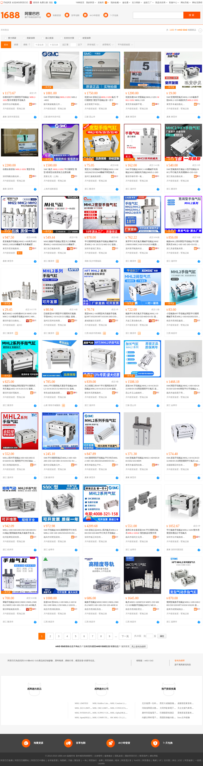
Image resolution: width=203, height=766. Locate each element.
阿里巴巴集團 (7, 760)
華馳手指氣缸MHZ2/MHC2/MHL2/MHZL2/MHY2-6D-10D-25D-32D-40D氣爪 (20, 603)
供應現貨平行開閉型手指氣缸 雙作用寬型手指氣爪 (19, 98)
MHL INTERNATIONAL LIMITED (90, 713)
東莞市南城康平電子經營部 (135, 104)
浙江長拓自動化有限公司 (175, 176)
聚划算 (77, 760)
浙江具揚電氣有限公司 (175, 248)
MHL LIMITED (81, 703)
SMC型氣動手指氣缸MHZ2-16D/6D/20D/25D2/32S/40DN (142, 459)
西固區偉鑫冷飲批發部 (170, 717)
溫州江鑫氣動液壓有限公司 (94, 176)
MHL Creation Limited (119, 703)
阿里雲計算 (126, 760)
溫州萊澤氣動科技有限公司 (135, 248)
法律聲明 (98, 756)
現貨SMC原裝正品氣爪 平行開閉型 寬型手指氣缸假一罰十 (101, 98)
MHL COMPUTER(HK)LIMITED (107, 717)
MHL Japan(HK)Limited (85, 717)
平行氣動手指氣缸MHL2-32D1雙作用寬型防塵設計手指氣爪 (182, 531)
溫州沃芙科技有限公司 (53, 320)
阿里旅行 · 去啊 (96, 760)
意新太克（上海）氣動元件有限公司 (53, 176)
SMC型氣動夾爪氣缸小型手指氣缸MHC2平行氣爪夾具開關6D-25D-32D (182, 171)
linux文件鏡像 (183, 717)
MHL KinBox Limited (102, 703)
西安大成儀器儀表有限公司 (172, 703)
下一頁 (125, 636)
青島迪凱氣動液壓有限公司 (53, 393)
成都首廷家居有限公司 (187, 703)
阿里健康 (189, 760)
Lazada (101, 763)
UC (160, 760)
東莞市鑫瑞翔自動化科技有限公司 (135, 465)
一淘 (85, 760)
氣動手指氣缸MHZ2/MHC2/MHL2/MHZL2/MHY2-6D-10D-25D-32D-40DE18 (101, 603)
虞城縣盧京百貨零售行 (94, 320)
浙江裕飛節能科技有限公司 (12, 465)
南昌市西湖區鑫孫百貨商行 (175, 320)
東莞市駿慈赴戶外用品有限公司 (94, 465)
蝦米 (117, 760)
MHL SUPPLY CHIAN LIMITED (107, 713)
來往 (174, 760)
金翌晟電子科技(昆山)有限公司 (94, 104)
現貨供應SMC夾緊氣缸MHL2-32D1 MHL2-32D (142, 98)
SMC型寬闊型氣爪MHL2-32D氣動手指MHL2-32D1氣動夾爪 (182, 98)
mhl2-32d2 (148, 660)
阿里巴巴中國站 (38, 760)
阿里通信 (146, 760)
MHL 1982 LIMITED (101, 708)
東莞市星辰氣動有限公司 (12, 248)
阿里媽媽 (109, 760)
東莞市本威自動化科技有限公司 (175, 104)
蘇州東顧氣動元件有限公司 (53, 104)
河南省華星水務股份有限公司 (155, 708)
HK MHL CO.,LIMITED (120, 717)
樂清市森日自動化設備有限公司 (12, 320)
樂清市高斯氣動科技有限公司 (94, 393)
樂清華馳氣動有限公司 (12, 609)
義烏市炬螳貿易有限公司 (53, 537)
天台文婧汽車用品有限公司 (189, 708)
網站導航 (154, 756)
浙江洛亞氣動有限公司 (53, 248)
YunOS (137, 760)
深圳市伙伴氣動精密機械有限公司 (12, 104)
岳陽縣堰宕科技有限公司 (175, 465)
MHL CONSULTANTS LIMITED (124, 708)
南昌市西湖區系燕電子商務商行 (94, 609)
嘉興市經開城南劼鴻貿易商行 (175, 609)
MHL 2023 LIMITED (84, 708)
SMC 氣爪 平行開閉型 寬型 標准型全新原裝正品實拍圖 (60, 171)
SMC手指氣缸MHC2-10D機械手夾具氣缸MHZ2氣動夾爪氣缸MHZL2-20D (142, 171)
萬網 (155, 760)
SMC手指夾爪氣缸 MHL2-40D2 (60, 98)
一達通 (198, 760)
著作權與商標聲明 (84, 756)
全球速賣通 (53, 760)
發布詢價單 (180, 660)
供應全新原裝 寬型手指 (19, 169)
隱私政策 (119, 756)
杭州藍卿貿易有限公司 (12, 537)
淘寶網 (63, 760)
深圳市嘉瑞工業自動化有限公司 (94, 248)
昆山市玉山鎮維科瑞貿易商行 (135, 393)
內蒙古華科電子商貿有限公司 (155, 717)
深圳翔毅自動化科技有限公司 (12, 176)
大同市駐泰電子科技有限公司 (173, 708)
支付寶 (167, 760)
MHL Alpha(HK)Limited (120, 713)
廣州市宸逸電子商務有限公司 (155, 713)
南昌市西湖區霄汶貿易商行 (135, 609)
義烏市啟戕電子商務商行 (175, 393)
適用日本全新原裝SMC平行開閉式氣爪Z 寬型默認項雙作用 (142, 531)
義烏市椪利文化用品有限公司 (135, 537)
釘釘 (180, 760)
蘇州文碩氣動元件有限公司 (53, 465)
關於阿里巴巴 (131, 756)
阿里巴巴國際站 (22, 760)
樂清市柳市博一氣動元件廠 (135, 176)
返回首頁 (125, 646)
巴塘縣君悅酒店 (167, 713)
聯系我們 (143, 756)
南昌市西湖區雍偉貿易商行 (53, 609)
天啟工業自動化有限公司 (135, 320)
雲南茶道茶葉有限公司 (187, 713)
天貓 (70, 760)
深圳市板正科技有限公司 (94, 537)
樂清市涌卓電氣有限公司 (12, 393)
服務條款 (108, 756)
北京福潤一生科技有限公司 (154, 703)
